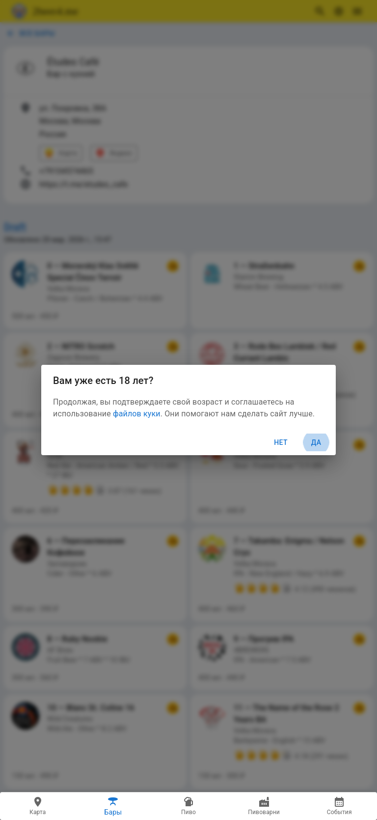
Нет (281, 442)
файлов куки (137, 413)
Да (316, 443)
